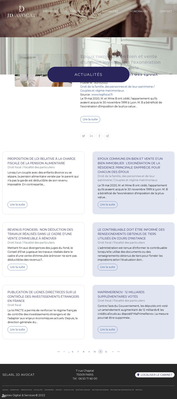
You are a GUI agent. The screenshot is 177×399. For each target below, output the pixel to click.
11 (100, 351)
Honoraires (139, 11)
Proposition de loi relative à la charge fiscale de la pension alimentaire (42, 161)
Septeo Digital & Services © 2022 (23, 395)
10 (95, 351)
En (168, 7)
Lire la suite (90, 119)
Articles (138, 390)
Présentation (80, 11)
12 (106, 351)
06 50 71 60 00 (87, 378)
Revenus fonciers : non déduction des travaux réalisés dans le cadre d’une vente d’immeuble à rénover (40, 234)
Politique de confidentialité (122, 390)
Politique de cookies (100, 390)
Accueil (5, 390)
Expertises (50, 11)
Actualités (110, 11)
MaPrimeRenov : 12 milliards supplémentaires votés (121, 294)
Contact (166, 11)
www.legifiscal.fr (102, 94)
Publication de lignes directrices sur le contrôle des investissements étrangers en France (43, 296)
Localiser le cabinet (156, 374)
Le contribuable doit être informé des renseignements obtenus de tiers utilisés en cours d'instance (131, 234)
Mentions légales (83, 390)
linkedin (170, 199)
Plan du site (69, 390)
